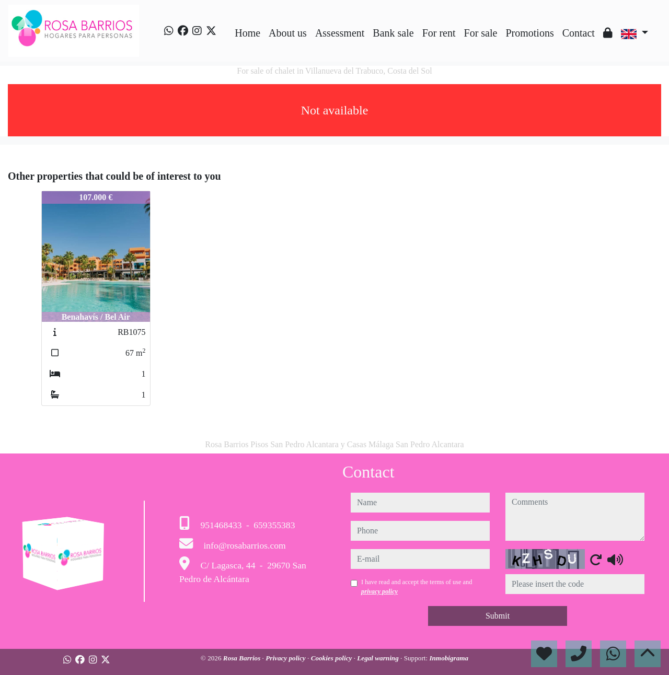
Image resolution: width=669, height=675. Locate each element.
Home (247, 33)
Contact (578, 33)
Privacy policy (286, 658)
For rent (439, 33)
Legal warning (378, 658)
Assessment (339, 33)
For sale (481, 33)
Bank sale (393, 33)
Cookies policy (332, 658)
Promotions (529, 33)
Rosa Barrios (242, 658)
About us (288, 33)
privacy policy (379, 591)
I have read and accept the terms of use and (416, 586)
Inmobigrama (448, 658)
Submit (498, 615)
